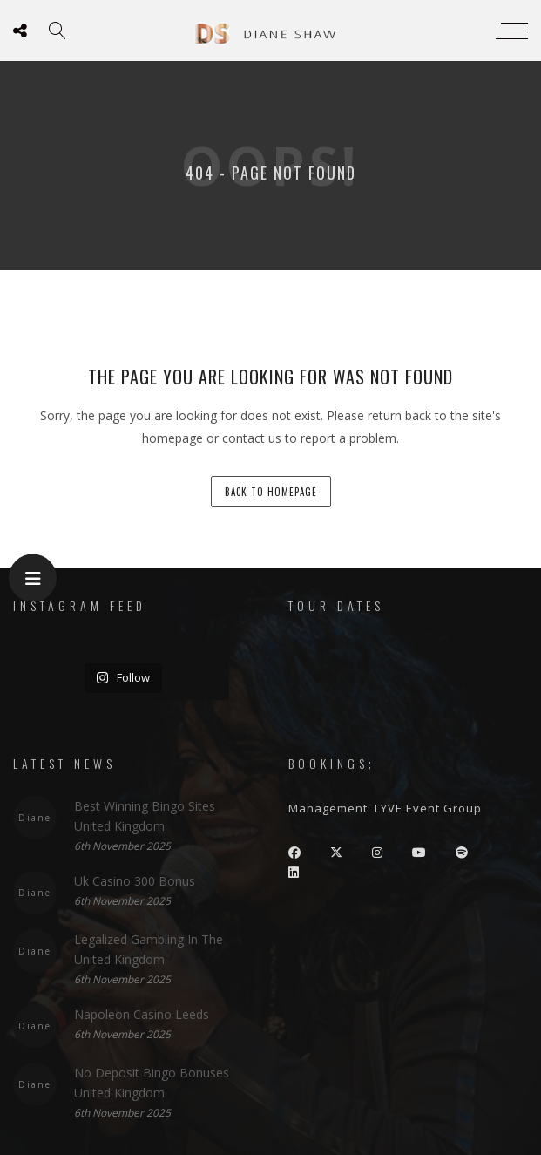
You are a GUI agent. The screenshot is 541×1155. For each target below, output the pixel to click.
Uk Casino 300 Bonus (134, 881)
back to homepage (271, 492)
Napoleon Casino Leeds (141, 1014)
